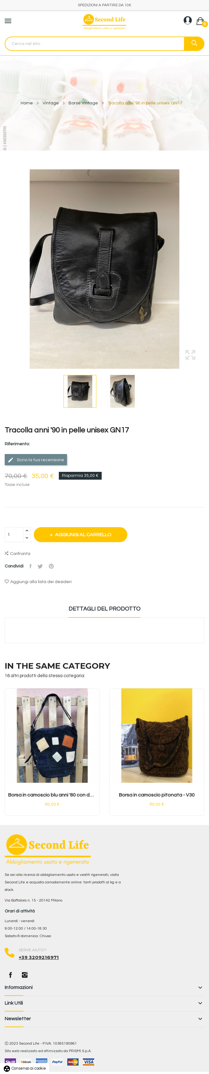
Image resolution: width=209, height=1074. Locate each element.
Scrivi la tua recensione (36, 460)
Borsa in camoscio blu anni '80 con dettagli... (52, 794)
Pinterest (52, 566)
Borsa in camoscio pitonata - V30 (157, 794)
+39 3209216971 (39, 957)
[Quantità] (14, 534)
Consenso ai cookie (24, 1068)
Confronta (17, 553)
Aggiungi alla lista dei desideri (38, 582)
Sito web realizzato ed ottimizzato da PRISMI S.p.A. (48, 1051)
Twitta (41, 566)
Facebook (10, 975)
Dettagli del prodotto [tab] (104, 609)
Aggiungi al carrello (84, 534)
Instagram (24, 975)
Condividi (31, 566)
